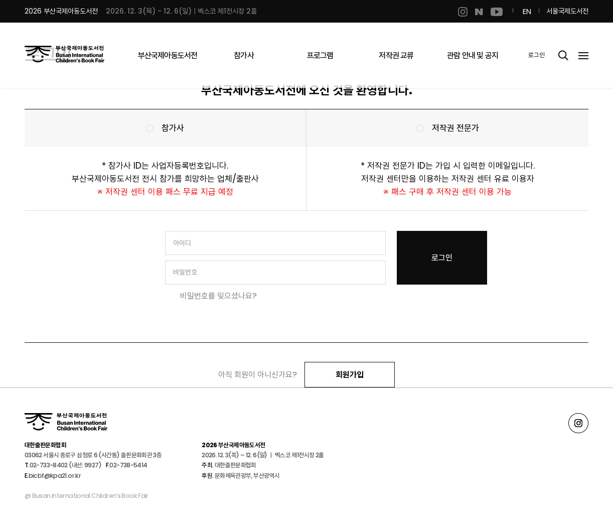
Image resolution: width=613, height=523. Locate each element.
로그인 (536, 55)
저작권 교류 (396, 55)
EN (527, 11)
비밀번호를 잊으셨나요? (218, 296)
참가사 (244, 55)
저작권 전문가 (455, 128)
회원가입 (350, 374)
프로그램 (320, 55)
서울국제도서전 (567, 11)
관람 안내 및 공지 (472, 55)
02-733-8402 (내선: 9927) (65, 465)
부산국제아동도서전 (168, 55)
